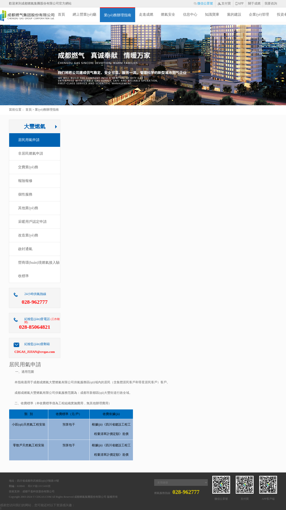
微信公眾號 (204, 4)
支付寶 (225, 4)
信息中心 (190, 14)
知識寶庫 (212, 14)
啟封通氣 (25, 249)
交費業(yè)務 (28, 167)
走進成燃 (146, 14)
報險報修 (25, 181)
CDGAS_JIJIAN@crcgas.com (35, 352)
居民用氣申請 (29, 140)
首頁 (61, 14)
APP (240, 4)
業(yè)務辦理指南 (117, 15)
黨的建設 (234, 14)
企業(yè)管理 (259, 14)
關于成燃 (254, 3)
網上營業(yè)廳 (84, 14)
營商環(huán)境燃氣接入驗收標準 (39, 269)
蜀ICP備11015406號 (39, 486)
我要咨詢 (271, 3)
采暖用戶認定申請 (32, 221)
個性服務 (25, 194)
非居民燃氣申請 (30, 153)
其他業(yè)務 (28, 208)
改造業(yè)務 (28, 235)
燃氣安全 (168, 14)
